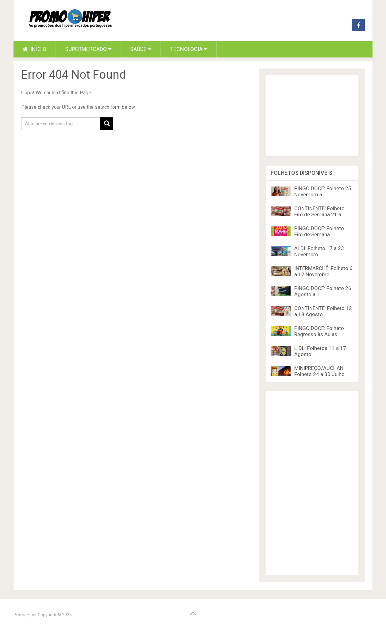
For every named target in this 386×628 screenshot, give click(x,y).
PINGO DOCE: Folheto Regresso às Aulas (319, 331)
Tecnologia (186, 49)
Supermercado (86, 49)
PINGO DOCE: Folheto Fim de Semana (319, 231)
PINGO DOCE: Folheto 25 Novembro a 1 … (322, 191)
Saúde (138, 49)
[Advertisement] (312, 483)
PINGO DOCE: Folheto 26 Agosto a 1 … (322, 291)
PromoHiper (25, 614)
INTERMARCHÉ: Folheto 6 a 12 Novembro (323, 271)
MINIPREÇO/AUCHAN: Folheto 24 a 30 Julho (319, 371)
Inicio (34, 49)
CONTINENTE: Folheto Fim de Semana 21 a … (320, 211)
